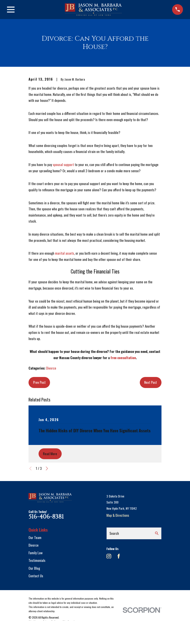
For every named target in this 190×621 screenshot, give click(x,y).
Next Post (150, 382)
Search (114, 533)
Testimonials (37, 560)
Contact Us (36, 575)
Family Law (36, 552)
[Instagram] (108, 556)
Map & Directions (117, 515)
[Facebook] (118, 556)
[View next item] (47, 468)
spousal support (63, 164)
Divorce (51, 368)
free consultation (123, 357)
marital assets (64, 253)
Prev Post (39, 382)
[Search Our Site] (156, 533)
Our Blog (34, 568)
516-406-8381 (46, 517)
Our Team (35, 537)
